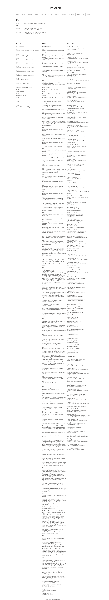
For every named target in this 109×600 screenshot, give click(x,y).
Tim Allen (54, 8)
